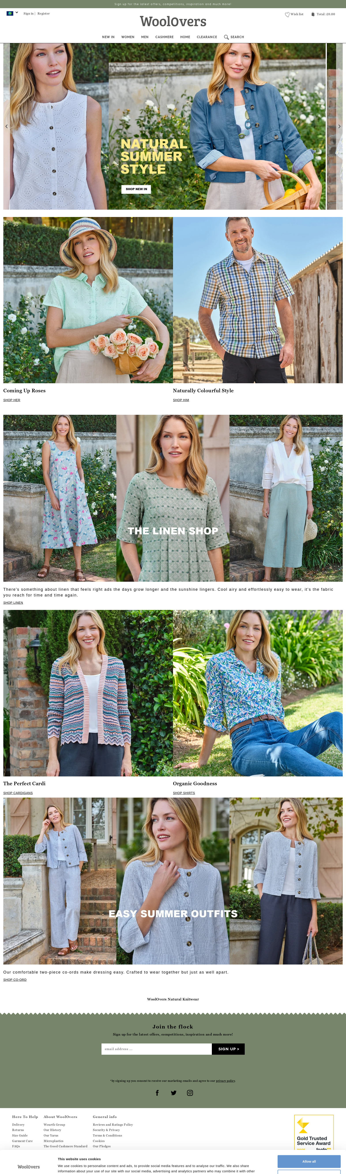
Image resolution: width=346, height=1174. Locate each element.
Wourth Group (54, 1124)
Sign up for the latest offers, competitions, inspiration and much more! (173, 4)
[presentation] (6, 126)
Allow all (309, 1138)
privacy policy (225, 1080)
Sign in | (30, 13)
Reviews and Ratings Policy (113, 1124)
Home (185, 37)
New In (108, 37)
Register (44, 13)
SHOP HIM (181, 400)
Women (128, 37)
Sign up (227, 1049)
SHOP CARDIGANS (18, 793)
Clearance (207, 37)
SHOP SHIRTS (184, 793)
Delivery (18, 1124)
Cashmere (164, 37)
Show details (68, 1165)
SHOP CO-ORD (15, 979)
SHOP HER (11, 400)
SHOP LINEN (13, 602)
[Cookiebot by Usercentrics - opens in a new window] (28, 1165)
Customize (309, 1152)
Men (145, 37)
